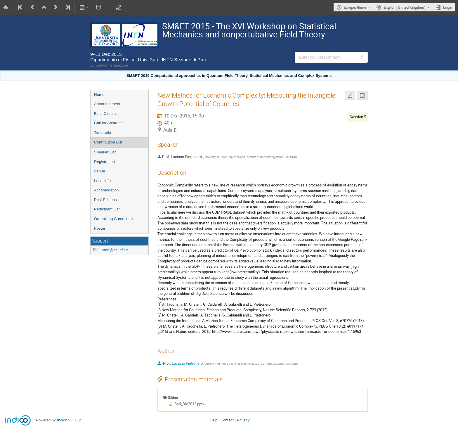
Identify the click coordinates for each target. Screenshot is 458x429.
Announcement (107, 104)
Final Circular (105, 113)
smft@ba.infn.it (115, 250)
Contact (227, 420)
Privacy (243, 420)
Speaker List (105, 152)
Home (99, 94)
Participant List (106, 209)
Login (447, 7)
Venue (99, 171)
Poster (99, 228)
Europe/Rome (355, 7)
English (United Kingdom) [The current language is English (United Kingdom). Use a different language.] (405, 7)
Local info (102, 181)
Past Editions (105, 200)
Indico (62, 420)
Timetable (102, 132)
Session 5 (358, 117)
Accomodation (106, 190)
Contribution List (108, 142)
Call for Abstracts (109, 123)
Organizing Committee (113, 219)
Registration (104, 162)
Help (213, 420)
